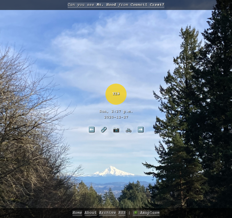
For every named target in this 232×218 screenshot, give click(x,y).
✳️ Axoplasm (146, 213)
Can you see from (116, 5)
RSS (122, 213)
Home (77, 213)
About (91, 213)
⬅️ (92, 129)
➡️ (140, 129)
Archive (107, 213)
